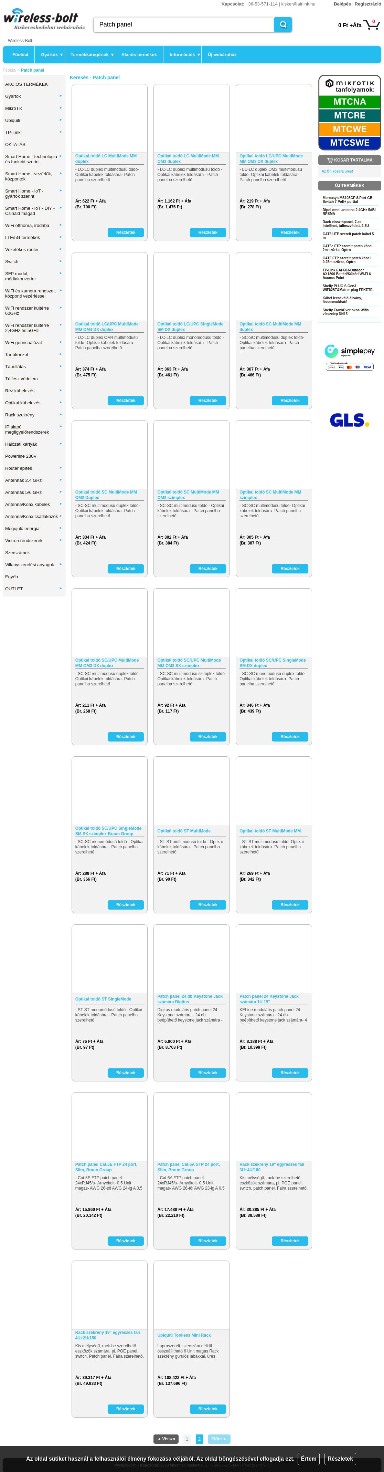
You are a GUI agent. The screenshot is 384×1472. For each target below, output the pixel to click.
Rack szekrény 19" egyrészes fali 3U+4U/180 (271, 1167)
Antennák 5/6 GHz (34, 492)
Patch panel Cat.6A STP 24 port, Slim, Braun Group (188, 1167)
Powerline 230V (20, 456)
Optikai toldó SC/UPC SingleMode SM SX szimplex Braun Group (108, 831)
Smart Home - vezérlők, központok (34, 176)
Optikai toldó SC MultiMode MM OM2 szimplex (188, 495)
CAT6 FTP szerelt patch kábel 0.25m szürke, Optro (347, 260)
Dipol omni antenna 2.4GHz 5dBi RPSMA (349, 212)
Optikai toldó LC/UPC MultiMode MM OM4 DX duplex (107, 327)
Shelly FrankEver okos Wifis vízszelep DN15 (346, 312)
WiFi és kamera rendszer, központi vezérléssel (34, 293)
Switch (34, 261)
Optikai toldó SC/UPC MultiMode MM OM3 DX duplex (107, 663)
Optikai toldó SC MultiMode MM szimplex (270, 495)
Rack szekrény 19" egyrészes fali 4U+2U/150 (107, 1335)
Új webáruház (222, 54)
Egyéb (11, 576)
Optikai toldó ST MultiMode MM (270, 831)
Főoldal (20, 54)
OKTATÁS (15, 144)
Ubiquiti (34, 120)
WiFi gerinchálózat (34, 342)
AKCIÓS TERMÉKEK (26, 84)
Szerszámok (17, 552)
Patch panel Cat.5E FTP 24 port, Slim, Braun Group (106, 1167)
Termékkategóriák (92, 54)
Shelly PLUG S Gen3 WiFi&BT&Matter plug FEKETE (348, 288)
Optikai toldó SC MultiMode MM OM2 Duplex (106, 495)
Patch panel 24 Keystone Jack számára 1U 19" (268, 999)
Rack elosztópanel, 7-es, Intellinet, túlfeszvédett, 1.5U (346, 224)
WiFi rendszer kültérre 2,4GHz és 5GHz (34, 328)
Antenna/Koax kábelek (34, 504)
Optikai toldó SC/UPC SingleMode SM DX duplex (272, 663)
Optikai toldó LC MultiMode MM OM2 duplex (188, 159)
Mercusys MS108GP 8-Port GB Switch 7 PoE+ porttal (347, 200)
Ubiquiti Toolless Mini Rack (184, 1335)
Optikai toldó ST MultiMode (184, 831)
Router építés (34, 468)
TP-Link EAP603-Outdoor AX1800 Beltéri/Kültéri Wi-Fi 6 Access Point (347, 274)
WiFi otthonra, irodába (34, 225)
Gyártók (52, 54)
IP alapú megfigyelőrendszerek (34, 429)
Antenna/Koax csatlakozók (34, 516)
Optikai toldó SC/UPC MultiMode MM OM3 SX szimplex (189, 663)
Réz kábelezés (34, 390)
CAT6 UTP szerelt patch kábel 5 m (348, 236)
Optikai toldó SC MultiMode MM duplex (270, 327)
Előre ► (219, 1439)
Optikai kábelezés (34, 402)
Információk (185, 54)
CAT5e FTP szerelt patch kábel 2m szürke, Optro (348, 248)
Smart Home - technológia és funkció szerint (34, 159)
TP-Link (34, 132)
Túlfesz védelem (21, 378)
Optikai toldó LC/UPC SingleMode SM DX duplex (190, 327)
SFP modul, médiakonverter (34, 276)
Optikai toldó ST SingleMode (103, 999)
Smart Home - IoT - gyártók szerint (34, 193)
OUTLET (34, 588)
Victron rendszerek (34, 540)
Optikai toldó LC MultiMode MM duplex (106, 159)
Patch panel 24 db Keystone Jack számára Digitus (189, 999)
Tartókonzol (34, 354)
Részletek (340, 1459)
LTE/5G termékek (34, 237)
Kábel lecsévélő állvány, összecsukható (342, 300)
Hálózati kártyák (34, 444)
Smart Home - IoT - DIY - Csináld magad (34, 211)
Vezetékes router (34, 249)
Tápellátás (34, 366)
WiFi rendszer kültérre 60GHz (34, 310)
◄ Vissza (166, 1439)
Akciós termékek (139, 54)
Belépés (342, 4)
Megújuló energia (34, 528)
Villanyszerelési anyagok (34, 564)
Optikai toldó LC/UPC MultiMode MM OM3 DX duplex (271, 159)
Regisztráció (368, 4)
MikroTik (34, 108)
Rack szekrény (34, 414)
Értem (308, 1459)
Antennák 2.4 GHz (34, 480)
